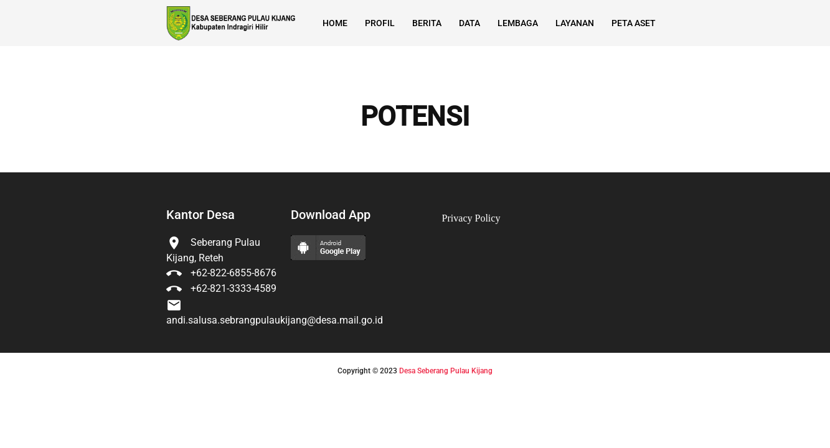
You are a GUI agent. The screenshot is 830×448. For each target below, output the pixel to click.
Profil (380, 23)
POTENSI (415, 117)
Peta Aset (633, 23)
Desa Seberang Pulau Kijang (446, 370)
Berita (426, 23)
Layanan (574, 23)
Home (335, 23)
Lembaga (518, 23)
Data (469, 23)
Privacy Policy (471, 218)
